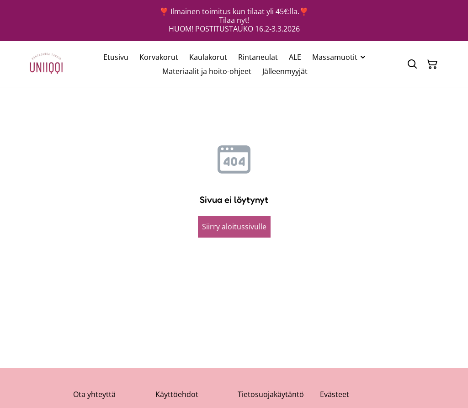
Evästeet (334, 394)
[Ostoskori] (432, 64)
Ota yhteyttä (94, 394)
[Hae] (412, 64)
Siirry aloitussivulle (234, 227)
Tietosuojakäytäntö (271, 394)
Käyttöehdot (176, 394)
